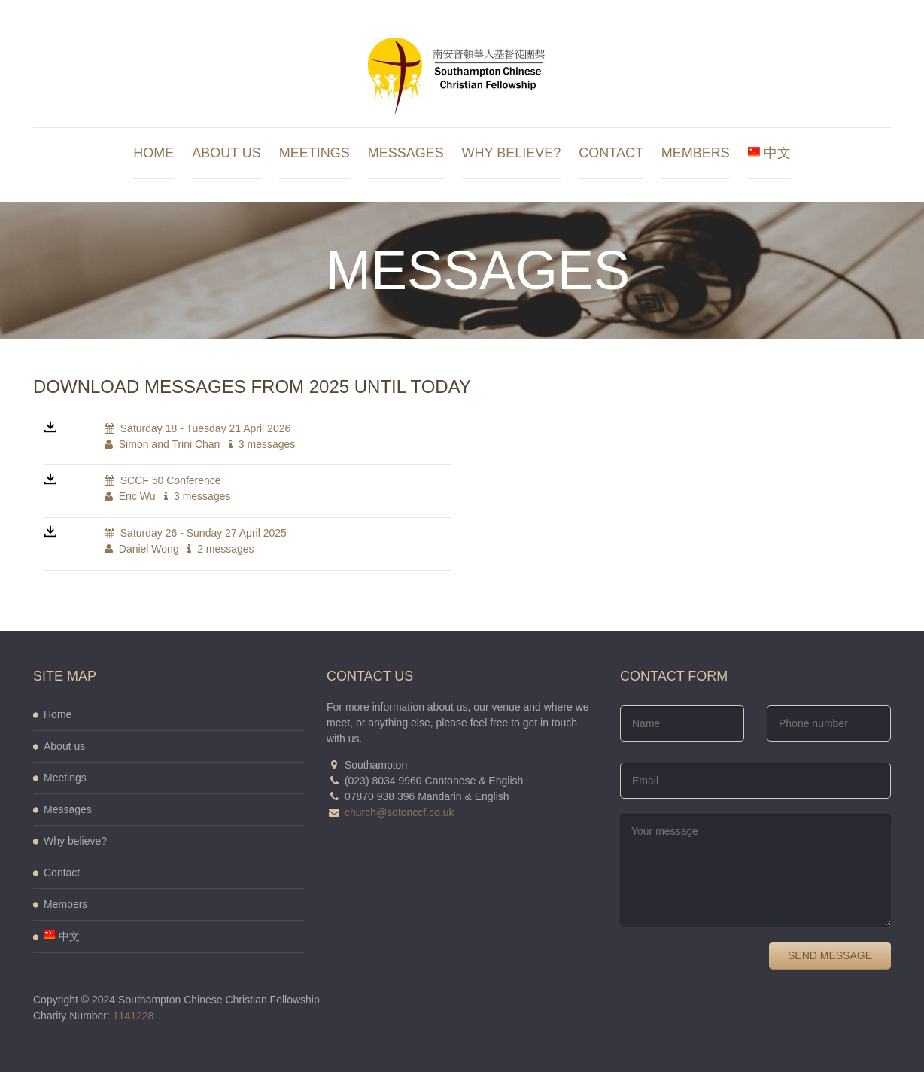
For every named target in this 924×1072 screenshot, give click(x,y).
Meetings (314, 152)
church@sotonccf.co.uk (399, 812)
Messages (406, 152)
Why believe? (511, 152)
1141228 (133, 1016)
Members (695, 152)
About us (226, 152)
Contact (611, 152)
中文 (769, 152)
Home (153, 152)
